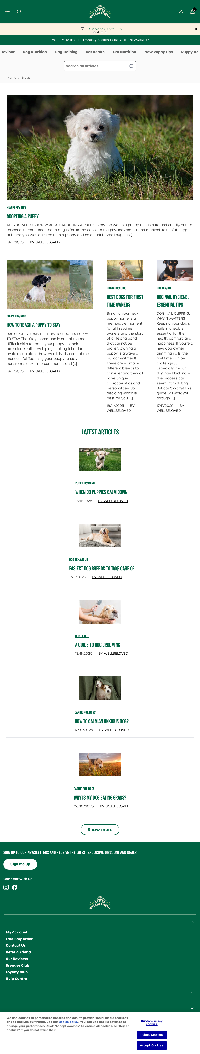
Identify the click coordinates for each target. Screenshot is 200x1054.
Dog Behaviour (116, 288)
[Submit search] (19, 11)
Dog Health (164, 288)
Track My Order (19, 939)
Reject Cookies (151, 1038)
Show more (100, 830)
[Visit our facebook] (14, 887)
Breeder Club (17, 965)
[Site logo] (100, 11)
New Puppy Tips (158, 52)
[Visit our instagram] (6, 887)
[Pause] (196, 29)
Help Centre (16, 978)
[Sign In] (180, 11)
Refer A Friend (18, 952)
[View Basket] (192, 11)
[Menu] (7, 11)
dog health (82, 636)
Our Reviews (17, 958)
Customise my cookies (151, 1026)
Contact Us (16, 945)
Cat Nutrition (124, 52)
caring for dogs (85, 712)
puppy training (85, 483)
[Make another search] (100, 66)
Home (11, 77)
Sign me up (20, 864)
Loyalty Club (17, 972)
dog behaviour (78, 560)
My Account (16, 932)
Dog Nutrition (35, 52)
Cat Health (95, 52)
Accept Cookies (151, 1049)
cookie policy (68, 1025)
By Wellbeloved (45, 242)
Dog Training (66, 52)
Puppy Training (16, 316)
